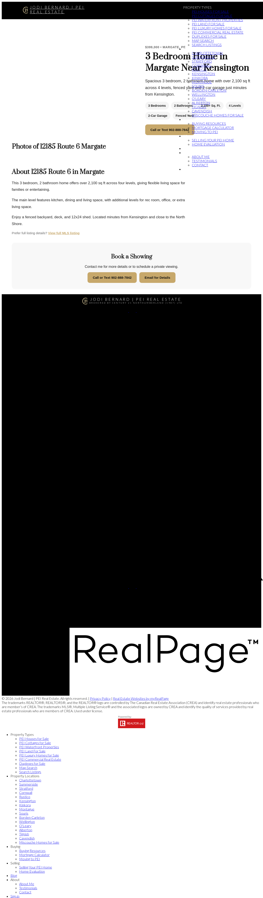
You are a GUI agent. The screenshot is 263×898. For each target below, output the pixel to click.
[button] (125, 311)
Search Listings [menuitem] (207, 45)
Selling (190, 136)
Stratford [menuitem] (202, 61)
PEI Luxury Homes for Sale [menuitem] (216, 28)
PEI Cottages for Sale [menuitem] (212, 16)
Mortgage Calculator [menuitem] (213, 128)
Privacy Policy (100, 698)
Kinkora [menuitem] (200, 78)
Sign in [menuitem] (189, 169)
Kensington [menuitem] (203, 74)
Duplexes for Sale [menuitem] (209, 36)
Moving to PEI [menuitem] (205, 132)
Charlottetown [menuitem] (207, 53)
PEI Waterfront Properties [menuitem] (217, 20)
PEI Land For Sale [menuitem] (208, 24)
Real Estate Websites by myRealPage (141, 698)
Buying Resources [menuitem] (209, 123)
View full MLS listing (64, 233)
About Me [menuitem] (201, 157)
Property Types (197, 7)
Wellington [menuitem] (203, 94)
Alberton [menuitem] (201, 103)
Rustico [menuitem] (199, 69)
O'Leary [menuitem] (199, 98)
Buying (189, 119)
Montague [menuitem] (202, 82)
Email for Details (157, 277)
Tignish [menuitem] (199, 107)
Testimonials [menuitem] (204, 161)
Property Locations (202, 49)
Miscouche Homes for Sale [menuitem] (218, 115)
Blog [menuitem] (188, 148)
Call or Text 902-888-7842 (169, 130)
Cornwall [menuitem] (201, 65)
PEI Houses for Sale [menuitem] (210, 11)
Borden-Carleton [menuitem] (209, 90)
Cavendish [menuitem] (202, 111)
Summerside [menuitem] (203, 57)
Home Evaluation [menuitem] (208, 144)
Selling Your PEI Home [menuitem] (213, 140)
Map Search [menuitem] (203, 40)
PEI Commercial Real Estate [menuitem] (217, 32)
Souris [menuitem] (198, 86)
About (189, 152)
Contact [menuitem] (200, 165)
